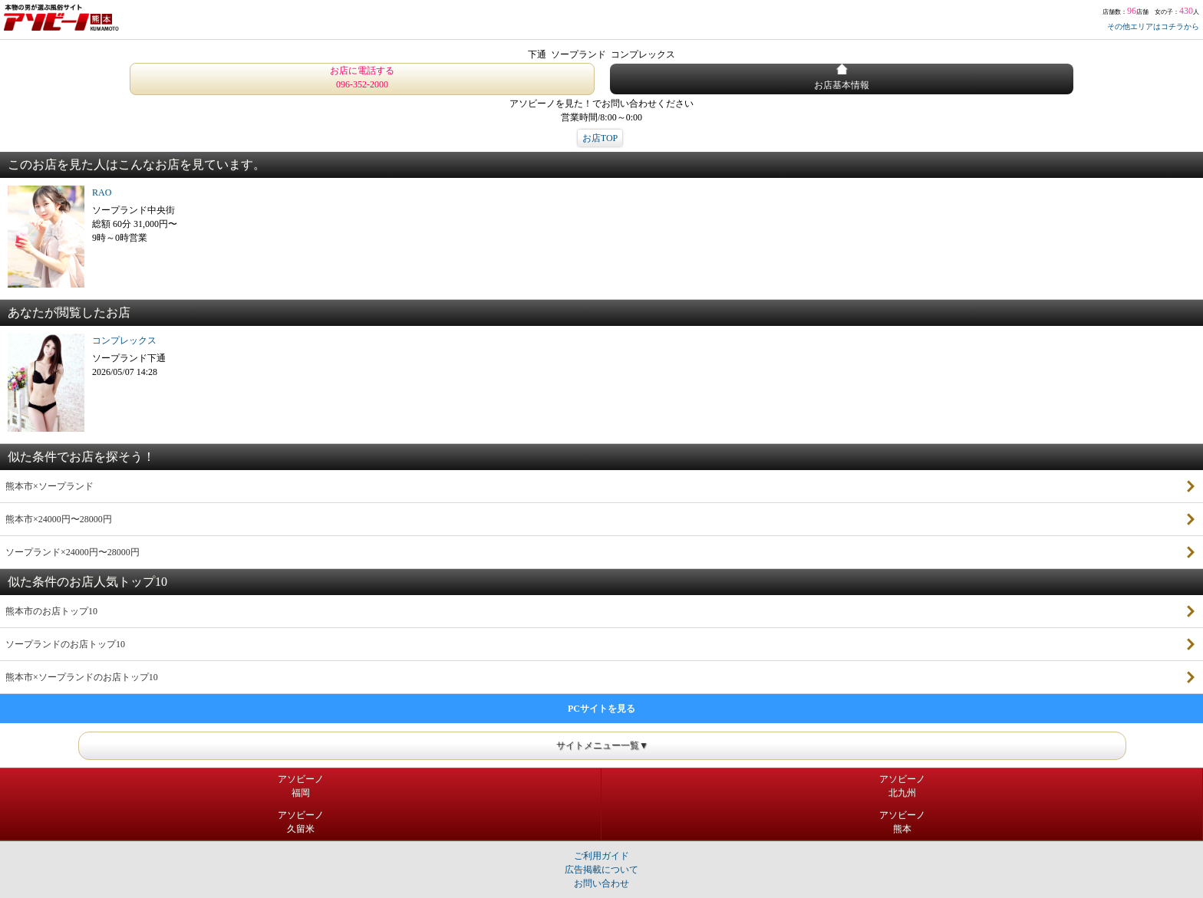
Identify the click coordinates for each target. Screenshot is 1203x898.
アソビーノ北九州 (902, 786)
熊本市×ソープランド (49, 486)
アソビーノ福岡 (301, 786)
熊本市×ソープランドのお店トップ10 (81, 677)
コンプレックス (124, 340)
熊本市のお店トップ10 (51, 611)
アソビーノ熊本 (902, 822)
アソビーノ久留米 (301, 822)
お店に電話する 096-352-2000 (362, 77)
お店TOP (600, 138)
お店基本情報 (841, 77)
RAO (101, 192)
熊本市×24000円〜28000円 (58, 519)
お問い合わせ (601, 883)
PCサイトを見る (601, 708)
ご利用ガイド (601, 855)
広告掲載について (601, 869)
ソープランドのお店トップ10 (65, 644)
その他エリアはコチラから (1153, 26)
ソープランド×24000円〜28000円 (72, 552)
